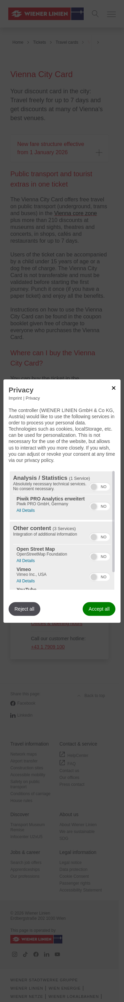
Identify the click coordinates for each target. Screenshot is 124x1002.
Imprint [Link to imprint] (15, 398)
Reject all (24, 609)
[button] (94, 487)
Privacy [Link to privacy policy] (33, 398)
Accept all (99, 609)
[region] (62, 530)
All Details (26, 509)
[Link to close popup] (113, 388)
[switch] (100, 486)
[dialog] (62, 501)
